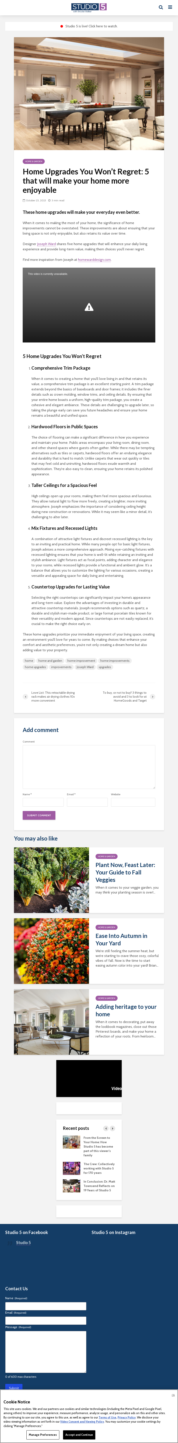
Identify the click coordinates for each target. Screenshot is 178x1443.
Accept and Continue (79, 1434)
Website (115, 794)
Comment (29, 741)
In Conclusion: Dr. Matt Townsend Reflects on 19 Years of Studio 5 (99, 1186)
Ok (173, 1395)
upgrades (105, 667)
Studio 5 (23, 1242)
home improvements (115, 661)
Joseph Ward (46, 244)
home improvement (81, 661)
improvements (61, 667)
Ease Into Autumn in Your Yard (121, 939)
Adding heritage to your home (126, 1010)
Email (71, 794)
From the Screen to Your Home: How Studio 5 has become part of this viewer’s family (98, 1146)
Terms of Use (107, 1417)
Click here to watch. (103, 26)
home (29, 661)
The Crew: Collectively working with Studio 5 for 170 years (99, 1168)
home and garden (50, 661)
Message (18, 1327)
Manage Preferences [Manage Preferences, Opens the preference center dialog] (43, 1434)
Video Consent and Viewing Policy (82, 1421)
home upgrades (35, 667)
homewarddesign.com (94, 260)
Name (27, 794)
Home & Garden (33, 161)
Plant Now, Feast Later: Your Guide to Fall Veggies (125, 872)
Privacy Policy (127, 1417)
